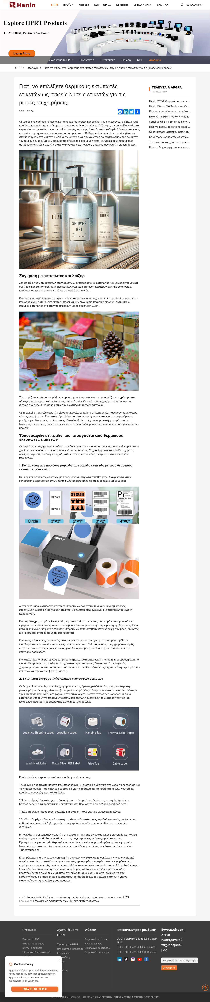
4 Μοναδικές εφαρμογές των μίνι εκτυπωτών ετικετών (66, 901)
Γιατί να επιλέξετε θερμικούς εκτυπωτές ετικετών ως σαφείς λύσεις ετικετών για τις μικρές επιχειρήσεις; (108, 68)
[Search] (182, 4)
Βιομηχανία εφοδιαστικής (98, 948)
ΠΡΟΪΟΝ (68, 4)
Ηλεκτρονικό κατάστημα (70, 948)
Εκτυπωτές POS (30, 939)
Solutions (122, 4)
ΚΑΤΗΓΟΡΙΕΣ (102, 4)
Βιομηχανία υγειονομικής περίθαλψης (98, 952)
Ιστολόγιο (155, 60)
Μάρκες (84, 4)
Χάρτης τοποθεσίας (146, 997)
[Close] (58, 960)
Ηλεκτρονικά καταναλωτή (36, 952)
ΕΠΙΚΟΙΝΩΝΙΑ (142, 4)
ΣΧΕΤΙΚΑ (162, 4)
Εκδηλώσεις (86, 60)
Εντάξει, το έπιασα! (34, 990)
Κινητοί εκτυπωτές (32, 948)
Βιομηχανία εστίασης (96, 939)
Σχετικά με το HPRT (61, 60)
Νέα (139, 60)
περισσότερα (159, 91)
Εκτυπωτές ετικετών (33, 943)
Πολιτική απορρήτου (99, 997)
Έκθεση (126, 60)
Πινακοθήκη (108, 60)
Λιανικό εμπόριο (93, 943)
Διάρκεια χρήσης (123, 997)
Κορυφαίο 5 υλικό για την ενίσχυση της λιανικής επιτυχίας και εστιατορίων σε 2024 (78, 897)
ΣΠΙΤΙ (54, 4)
